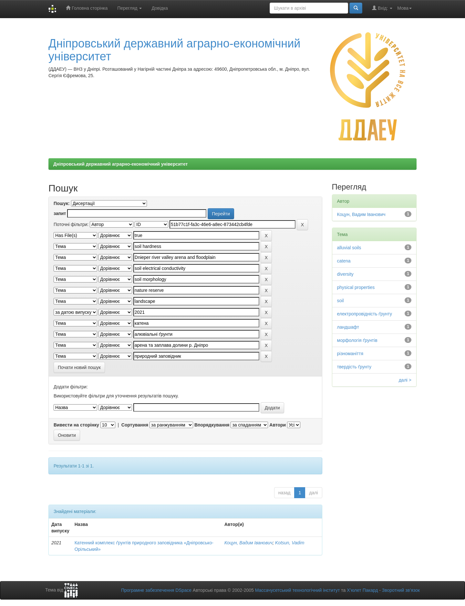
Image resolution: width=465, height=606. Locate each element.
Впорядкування (212, 424)
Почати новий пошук (79, 367)
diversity (345, 274)
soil (340, 300)
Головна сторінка (87, 8)
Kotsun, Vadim (290, 542)
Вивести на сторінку (76, 424)
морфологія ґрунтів (357, 340)
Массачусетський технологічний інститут (297, 590)
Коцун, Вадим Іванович (248, 542)
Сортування (134, 424)
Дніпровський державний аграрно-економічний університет (174, 50)
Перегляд (129, 8)
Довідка (159, 8)
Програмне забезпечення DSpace (156, 590)
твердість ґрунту (354, 366)
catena (344, 260)
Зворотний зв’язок (401, 590)
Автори (277, 424)
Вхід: (382, 8)
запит (60, 213)
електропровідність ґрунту (364, 313)
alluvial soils (349, 247)
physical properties (356, 287)
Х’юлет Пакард (362, 590)
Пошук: (62, 203)
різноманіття (350, 353)
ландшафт (348, 327)
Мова (404, 8)
